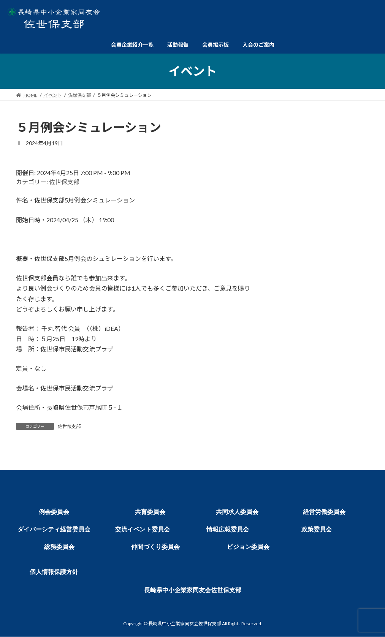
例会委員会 (54, 511)
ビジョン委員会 (248, 546)
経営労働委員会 (324, 511)
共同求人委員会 (237, 511)
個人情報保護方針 (54, 571)
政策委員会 (316, 529)
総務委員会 (59, 546)
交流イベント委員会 (142, 529)
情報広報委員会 (227, 529)
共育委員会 (150, 511)
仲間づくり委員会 (155, 546)
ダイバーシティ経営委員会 (53, 529)
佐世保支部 (64, 181)
